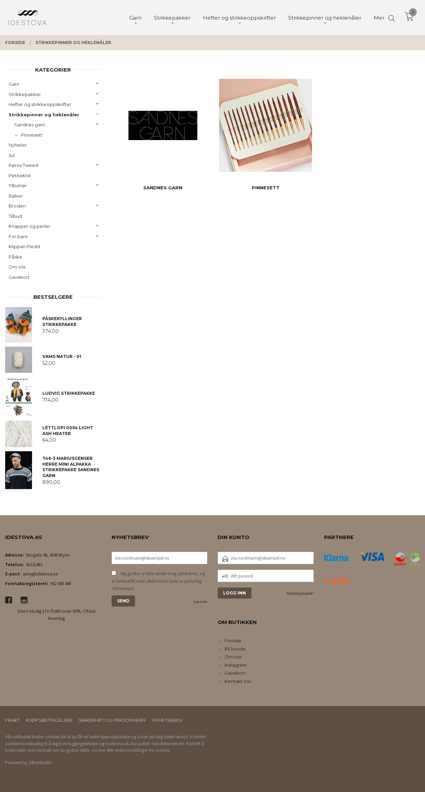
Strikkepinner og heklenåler (44, 114)
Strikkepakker (25, 94)
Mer (379, 17)
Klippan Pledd (24, 246)
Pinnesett (31, 135)
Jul (11, 155)
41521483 (34, 565)
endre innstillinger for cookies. (142, 750)
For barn (18, 236)
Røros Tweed (23, 165)
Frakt (12, 720)
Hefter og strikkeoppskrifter (40, 104)
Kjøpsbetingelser (49, 720)
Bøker (16, 196)
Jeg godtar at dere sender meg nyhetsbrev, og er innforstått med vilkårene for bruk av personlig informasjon (158, 581)
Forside (233, 640)
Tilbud (15, 216)
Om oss (17, 267)
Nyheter (18, 145)
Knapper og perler (29, 226)
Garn (14, 84)
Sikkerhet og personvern (112, 720)
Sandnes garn (29, 124)
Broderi (17, 206)
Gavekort (19, 277)
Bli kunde (235, 649)
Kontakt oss (238, 681)
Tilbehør (18, 185)
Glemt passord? (300, 593)
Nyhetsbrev (167, 720)
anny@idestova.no (40, 574)
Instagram (236, 665)
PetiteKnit (20, 175)
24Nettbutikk (39, 762)
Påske (15, 257)
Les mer (200, 601)
